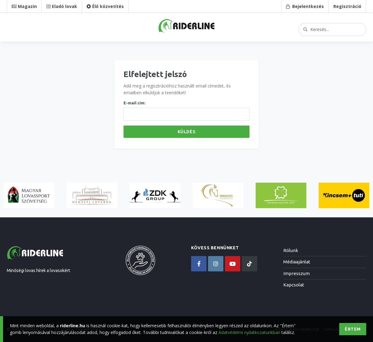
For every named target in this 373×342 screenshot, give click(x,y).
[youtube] (232, 263)
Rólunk (290, 250)
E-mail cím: (134, 103)
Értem (353, 329)
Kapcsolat (293, 284)
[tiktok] (249, 263)
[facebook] (198, 263)
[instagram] (215, 263)
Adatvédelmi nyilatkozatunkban (249, 332)
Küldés (186, 131)
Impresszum (296, 273)
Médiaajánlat (296, 261)
